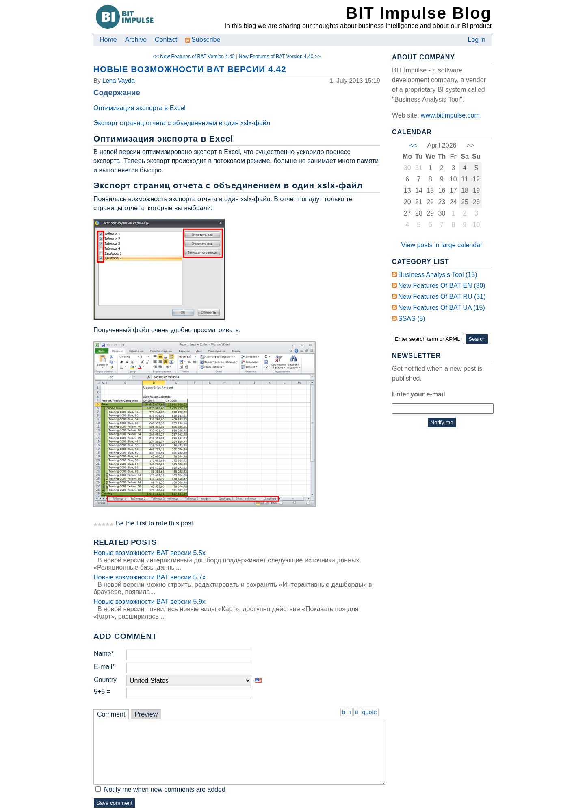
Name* (104, 653)
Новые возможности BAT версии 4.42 (189, 69)
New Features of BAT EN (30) (441, 285)
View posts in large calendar (442, 245)
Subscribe (202, 39)
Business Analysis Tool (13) (437, 274)
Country (105, 679)
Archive (136, 39)
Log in (476, 39)
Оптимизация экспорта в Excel (140, 108)
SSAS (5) (411, 318)
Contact (166, 39)
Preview (146, 714)
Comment (111, 714)
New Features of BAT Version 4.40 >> (280, 56)
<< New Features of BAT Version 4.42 (194, 56)
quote (369, 712)
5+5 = (102, 691)
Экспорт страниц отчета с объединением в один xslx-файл (181, 123)
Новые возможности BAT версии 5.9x (149, 601)
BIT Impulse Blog (419, 13)
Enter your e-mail (418, 394)
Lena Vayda (118, 80)
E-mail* (104, 666)
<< (413, 145)
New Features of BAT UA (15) (441, 307)
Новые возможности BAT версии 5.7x (149, 577)
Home (108, 39)
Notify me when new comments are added (164, 789)
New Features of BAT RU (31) (441, 296)
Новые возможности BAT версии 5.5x (149, 552)
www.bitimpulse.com (450, 115)
